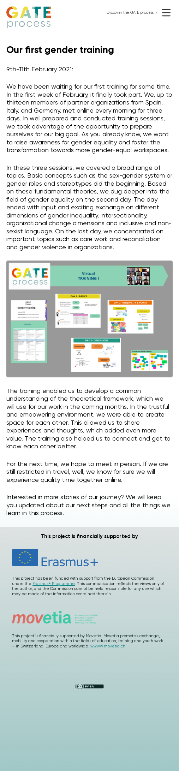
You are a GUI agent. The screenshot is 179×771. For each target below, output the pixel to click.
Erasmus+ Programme (53, 583)
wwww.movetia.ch (107, 646)
